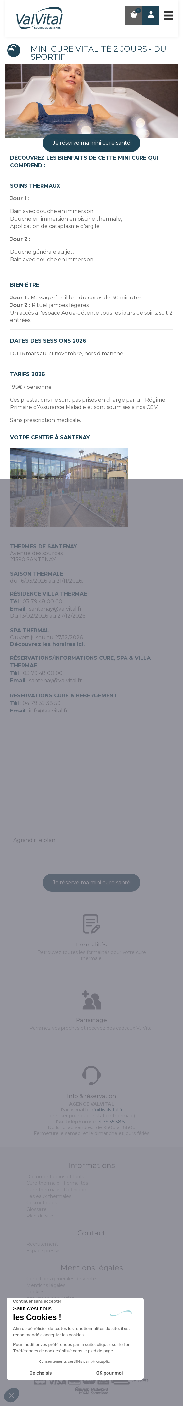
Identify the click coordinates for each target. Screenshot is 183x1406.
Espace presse (42, 1250)
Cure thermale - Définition (56, 1190)
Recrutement (42, 1244)
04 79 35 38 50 (42, 703)
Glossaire (36, 1209)
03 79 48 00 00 (42, 601)
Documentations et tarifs (55, 1177)
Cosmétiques (41, 1203)
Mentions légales (45, 1285)
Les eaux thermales (48, 1196)
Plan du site (39, 1216)
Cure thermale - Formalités (57, 1183)
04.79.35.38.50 (111, 1122)
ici (80, 644)
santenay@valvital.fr (55, 609)
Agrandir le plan (34, 840)
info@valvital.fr (48, 711)
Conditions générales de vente (61, 1279)
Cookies (35, 1292)
